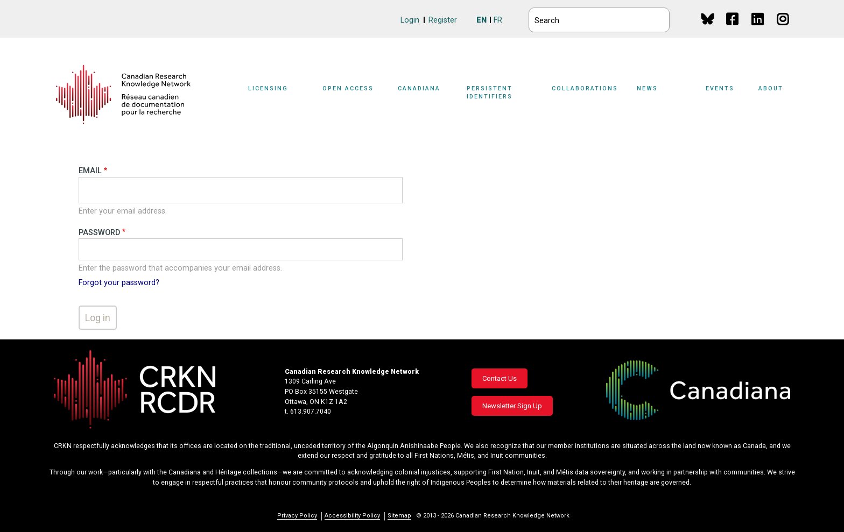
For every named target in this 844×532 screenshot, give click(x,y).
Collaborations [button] (585, 88)
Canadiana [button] (419, 88)
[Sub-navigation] (274, 94)
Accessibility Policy (352, 515)
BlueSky (707, 18)
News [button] (647, 88)
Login (409, 20)
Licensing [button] (268, 88)
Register (442, 20)
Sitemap (399, 515)
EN (481, 20)
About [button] (770, 88)
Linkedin (758, 29)
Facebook (733, 29)
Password (99, 232)
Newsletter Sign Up (512, 406)
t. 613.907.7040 (308, 411)
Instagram (783, 29)
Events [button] (720, 88)
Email (90, 170)
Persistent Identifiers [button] (489, 92)
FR (498, 20)
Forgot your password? (119, 282)
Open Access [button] (348, 88)
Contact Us (499, 378)
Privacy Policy (297, 515)
